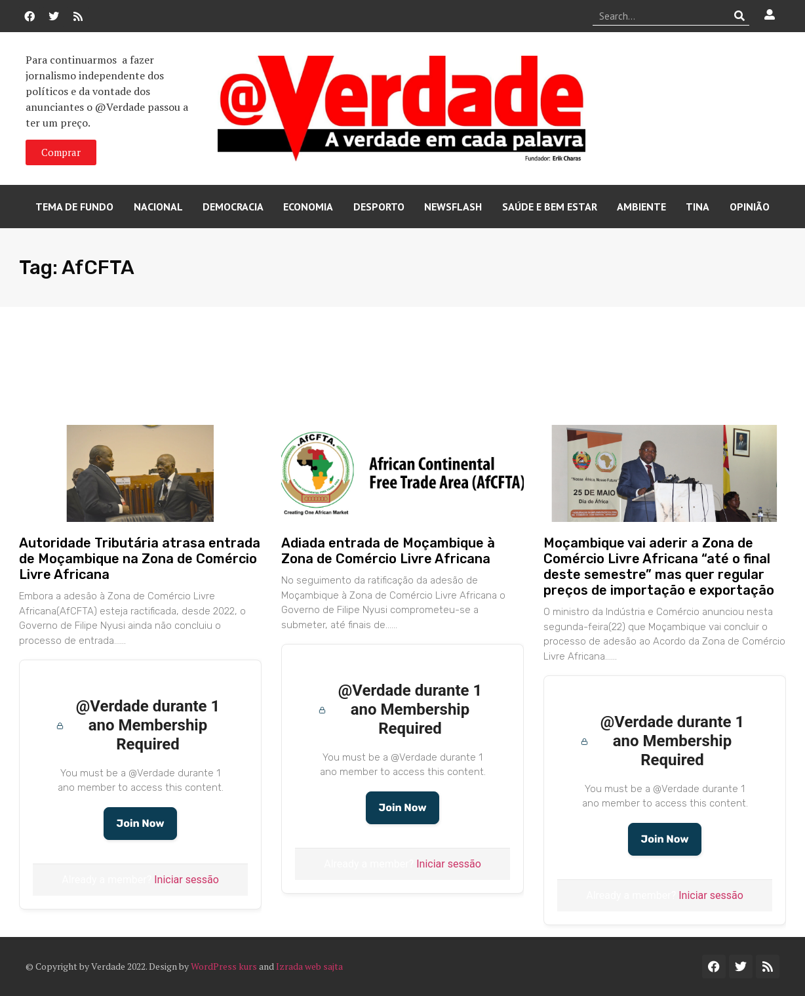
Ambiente (641, 206)
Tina (697, 206)
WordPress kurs (224, 966)
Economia (308, 206)
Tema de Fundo (74, 206)
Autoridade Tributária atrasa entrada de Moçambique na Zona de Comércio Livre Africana (139, 558)
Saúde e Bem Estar (549, 206)
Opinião (750, 206)
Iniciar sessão (186, 879)
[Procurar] (739, 16)
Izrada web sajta (309, 966)
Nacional (158, 206)
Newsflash (453, 206)
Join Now (140, 823)
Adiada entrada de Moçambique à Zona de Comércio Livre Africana (388, 551)
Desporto (378, 206)
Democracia (233, 206)
